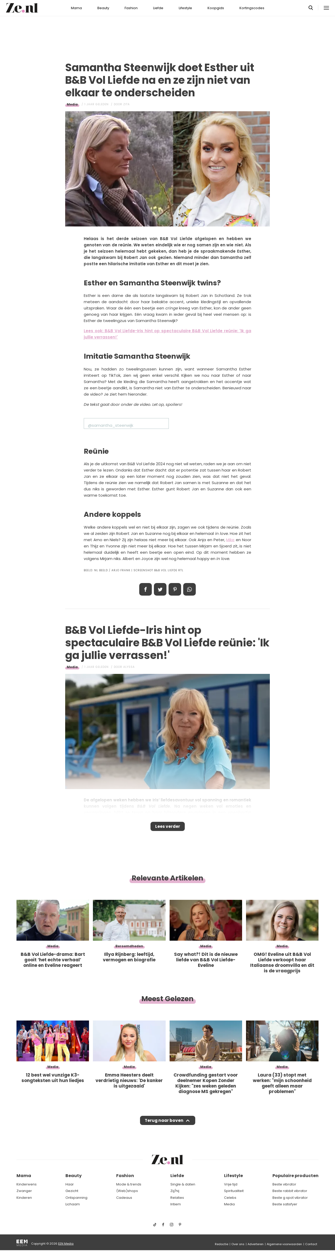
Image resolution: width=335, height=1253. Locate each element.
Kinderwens (26, 1184)
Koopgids (216, 7)
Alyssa (129, 667)
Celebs (230, 1197)
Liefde (158, 7)
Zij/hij (174, 1190)
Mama (76, 7)
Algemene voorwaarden (284, 1244)
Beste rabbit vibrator (289, 1190)
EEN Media (66, 1243)
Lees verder (167, 828)
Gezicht (71, 1190)
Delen (145, 589)
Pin (175, 589)
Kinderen (24, 1197)
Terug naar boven (164, 1125)
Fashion (131, 7)
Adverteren (256, 1244)
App (189, 589)
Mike (230, 539)
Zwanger (24, 1190)
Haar (69, 1184)
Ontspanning (76, 1197)
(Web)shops (127, 1190)
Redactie (221, 1244)
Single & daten (182, 1184)
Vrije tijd (230, 1184)
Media (72, 104)
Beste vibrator (284, 1184)
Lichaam (72, 1204)
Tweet (160, 589)
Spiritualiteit (234, 1190)
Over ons (237, 1244)
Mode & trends (128, 1184)
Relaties (177, 1197)
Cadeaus (124, 1197)
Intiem (175, 1204)
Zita (126, 104)
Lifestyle (185, 7)
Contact (311, 1244)
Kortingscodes (251, 7)
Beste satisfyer (284, 1204)
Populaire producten (295, 1176)
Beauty (103, 7)
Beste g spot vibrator (290, 1197)
